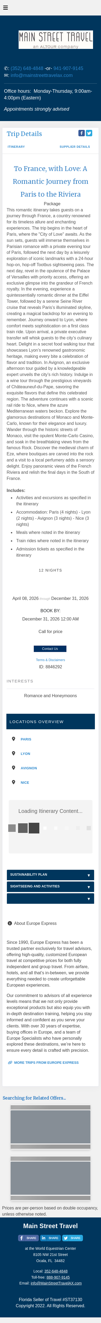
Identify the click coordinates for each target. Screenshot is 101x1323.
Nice (25, 783)
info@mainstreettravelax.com (42, 75)
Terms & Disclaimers (50, 660)
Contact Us (50, 649)
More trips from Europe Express (43, 1063)
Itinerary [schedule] (16, 146)
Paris (26, 739)
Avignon (29, 768)
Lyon (25, 754)
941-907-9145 (68, 68)
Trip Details (24, 133)
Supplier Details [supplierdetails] (75, 146)
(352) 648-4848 (27, 68)
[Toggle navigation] (5, 9)
